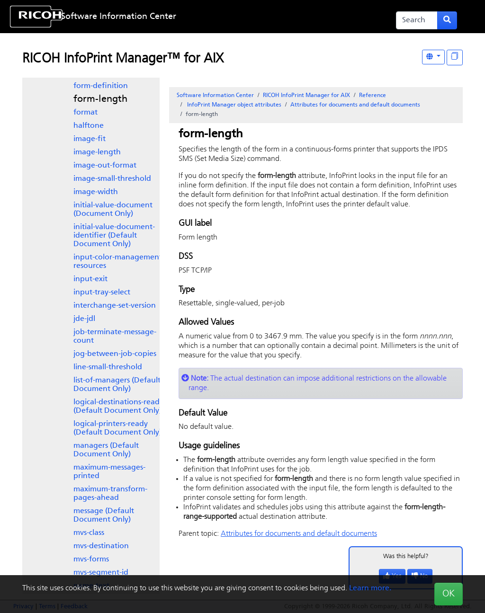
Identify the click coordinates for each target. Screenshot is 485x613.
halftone (88, 126)
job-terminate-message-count (114, 337)
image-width (95, 192)
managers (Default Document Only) (106, 450)
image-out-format (104, 165)
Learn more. (370, 588)
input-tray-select (101, 292)
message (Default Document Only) (103, 515)
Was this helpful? (406, 556)
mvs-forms (91, 559)
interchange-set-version (114, 306)
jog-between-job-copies (114, 354)
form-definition (100, 86)
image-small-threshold (112, 179)
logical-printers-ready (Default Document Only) (117, 428)
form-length (100, 99)
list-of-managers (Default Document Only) (117, 385)
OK (448, 594)
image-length (97, 152)
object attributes (233, 105)
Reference (372, 95)
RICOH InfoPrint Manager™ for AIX (123, 59)
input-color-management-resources (118, 262)
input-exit (90, 279)
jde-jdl (84, 319)
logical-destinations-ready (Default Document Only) (118, 407)
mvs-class (88, 533)
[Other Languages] (433, 57)
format (85, 112)
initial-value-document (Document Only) (113, 210)
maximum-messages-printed (109, 472)
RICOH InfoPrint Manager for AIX (306, 95)
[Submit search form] (447, 20)
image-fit (89, 139)
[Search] (417, 20)
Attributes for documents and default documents (355, 105)
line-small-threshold (107, 367)
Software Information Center (118, 16)
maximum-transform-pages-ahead (110, 494)
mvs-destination (101, 546)
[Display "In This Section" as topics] (455, 57)
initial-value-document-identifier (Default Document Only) (114, 235)
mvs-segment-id (100, 573)
